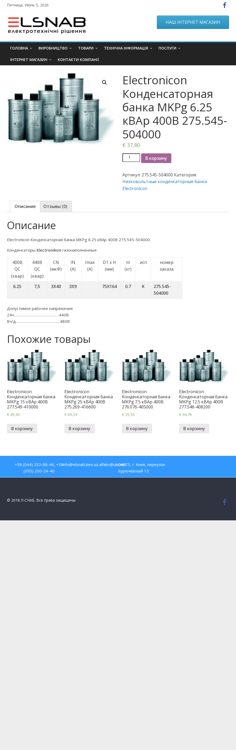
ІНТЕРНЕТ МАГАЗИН (28, 59)
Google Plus (215, 465)
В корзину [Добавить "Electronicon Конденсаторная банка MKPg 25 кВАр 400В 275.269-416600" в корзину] (79, 428)
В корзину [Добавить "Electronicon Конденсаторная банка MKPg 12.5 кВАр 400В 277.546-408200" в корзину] (194, 428)
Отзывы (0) (55, 206)
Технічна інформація (126, 48)
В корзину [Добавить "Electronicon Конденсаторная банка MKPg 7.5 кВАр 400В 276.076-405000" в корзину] (137, 428)
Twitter (204, 465)
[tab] (25, 207)
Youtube (192, 465)
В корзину (156, 158)
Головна (19, 48)
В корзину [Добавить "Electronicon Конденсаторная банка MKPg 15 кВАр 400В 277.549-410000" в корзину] (22, 428)
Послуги (167, 48)
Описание (25, 206)
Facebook (181, 465)
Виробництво (53, 48)
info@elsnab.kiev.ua (80, 464)
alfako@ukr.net (112, 464)
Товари (86, 48)
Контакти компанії (78, 59)
